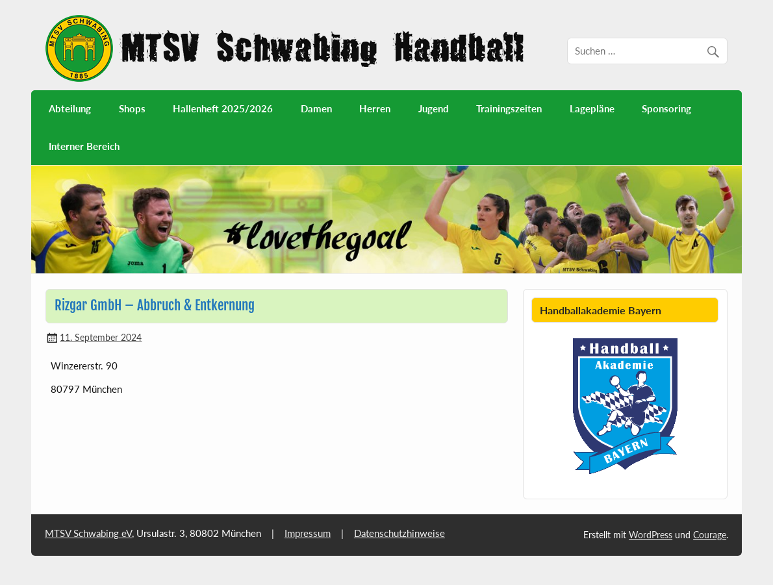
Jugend (433, 108)
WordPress (650, 534)
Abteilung (70, 108)
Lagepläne (592, 108)
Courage (709, 534)
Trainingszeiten (509, 108)
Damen (316, 108)
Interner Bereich (84, 146)
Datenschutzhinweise (399, 533)
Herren (374, 108)
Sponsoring (666, 108)
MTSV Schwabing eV (88, 533)
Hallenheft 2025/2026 (223, 108)
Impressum (308, 533)
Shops (132, 108)
